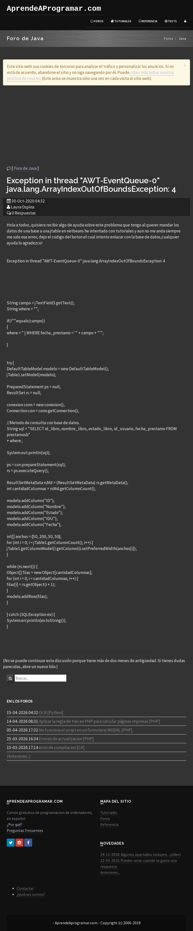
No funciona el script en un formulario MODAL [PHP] (85, 730)
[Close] (185, 65)
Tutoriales (121, 21)
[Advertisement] (96, 125)
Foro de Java (25, 168)
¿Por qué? (14, 824)
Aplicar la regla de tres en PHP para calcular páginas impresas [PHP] (99, 721)
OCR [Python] (51, 712)
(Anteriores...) (19, 756)
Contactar (25, 888)
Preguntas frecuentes (25, 830)
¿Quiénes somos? (31, 894)
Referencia (148, 21)
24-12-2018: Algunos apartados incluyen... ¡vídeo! (140, 854)
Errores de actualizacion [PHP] (66, 739)
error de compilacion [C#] (62, 747)
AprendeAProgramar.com (54, 8)
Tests (171, 21)
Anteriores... (110, 872)
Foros (97, 21)
